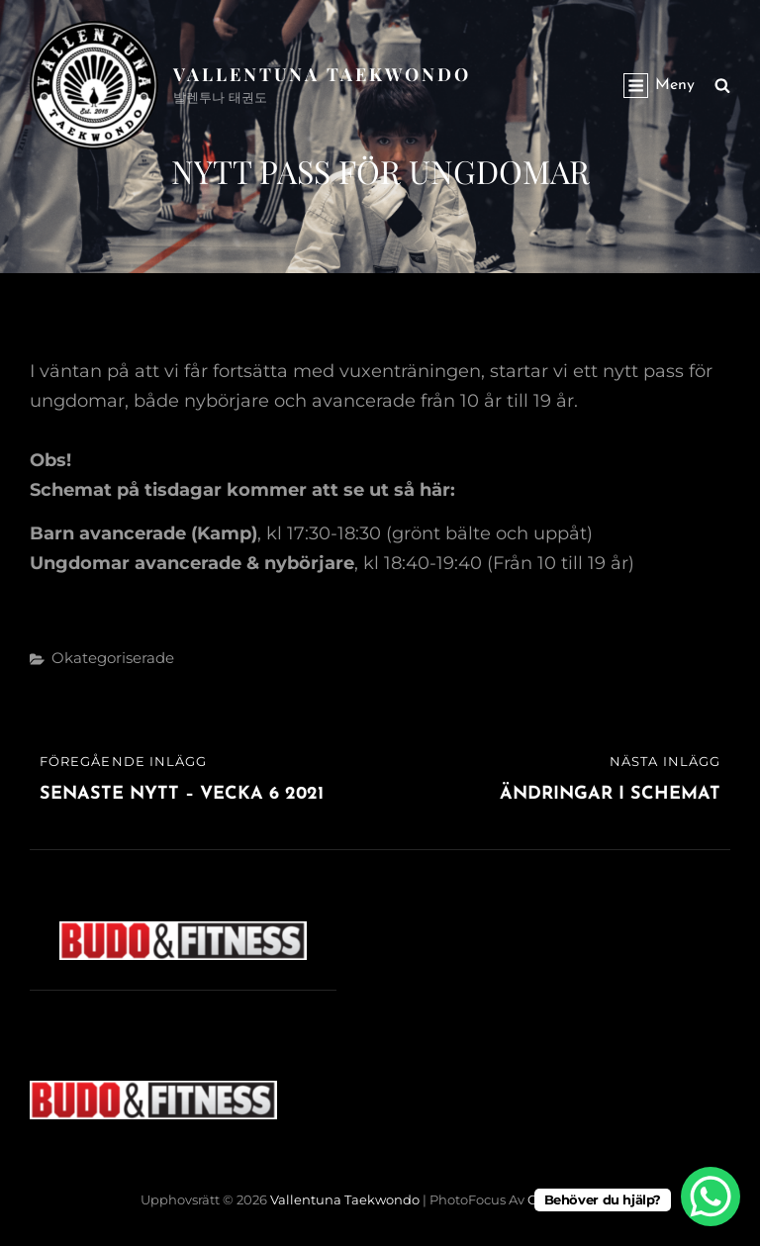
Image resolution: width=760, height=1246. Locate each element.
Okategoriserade (112, 657)
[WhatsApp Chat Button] (710, 1196)
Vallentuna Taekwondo (322, 74)
